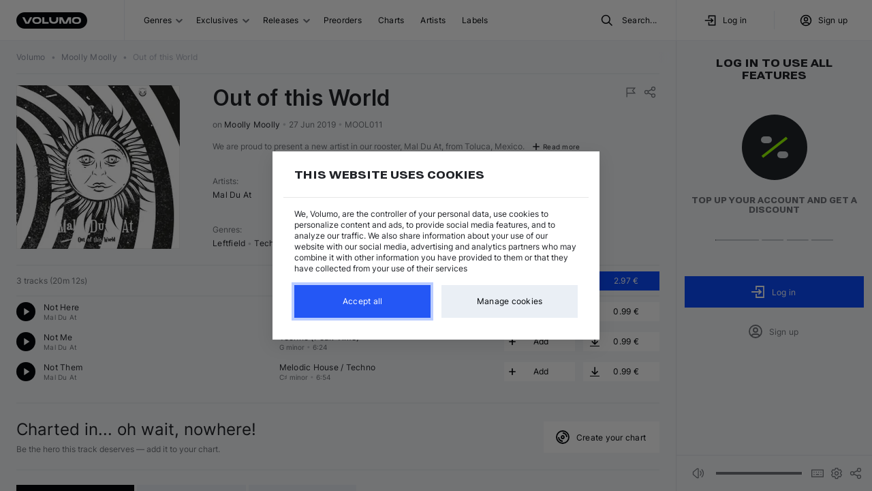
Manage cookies (510, 301)
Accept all (363, 301)
